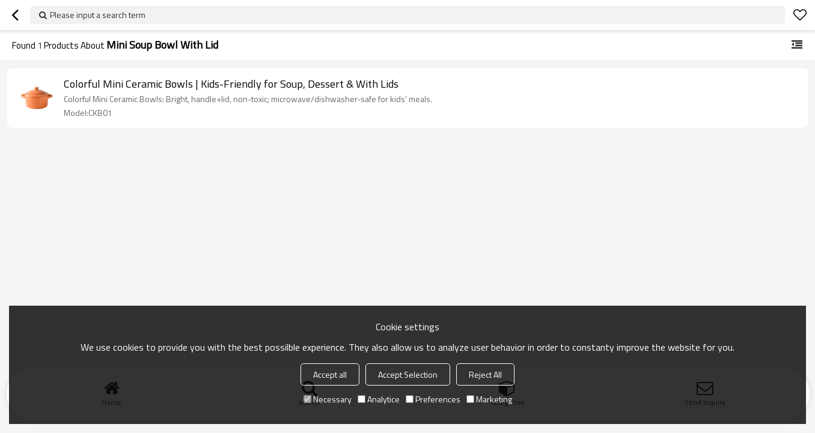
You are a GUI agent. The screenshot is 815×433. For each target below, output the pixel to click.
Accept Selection (408, 374)
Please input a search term (97, 14)
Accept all (330, 374)
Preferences (433, 399)
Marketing (489, 399)
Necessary (328, 399)
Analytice (379, 399)
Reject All (485, 374)
